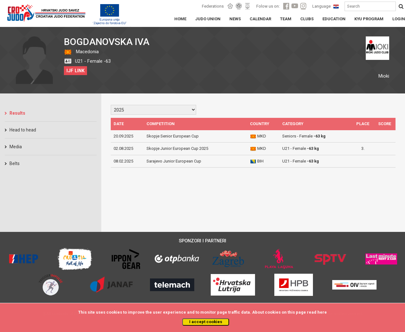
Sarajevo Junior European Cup (173, 161)
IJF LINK (75, 70)
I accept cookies (205, 321)
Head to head (22, 129)
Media (15, 146)
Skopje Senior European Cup (172, 136)
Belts (14, 163)
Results (17, 113)
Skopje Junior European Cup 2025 (177, 148)
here (322, 312)
